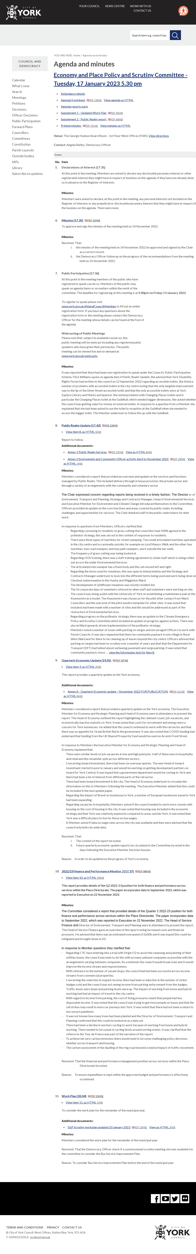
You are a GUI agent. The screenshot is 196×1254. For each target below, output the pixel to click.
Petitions (18, 103)
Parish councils (23, 150)
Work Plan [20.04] (82, 1096)
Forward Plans (22, 127)
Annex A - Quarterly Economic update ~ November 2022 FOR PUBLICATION (126, 691)
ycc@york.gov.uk (40, 1237)
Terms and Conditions (24, 1227)
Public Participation (26, 121)
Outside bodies (23, 156)
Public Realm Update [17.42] (90, 425)
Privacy (53, 1227)
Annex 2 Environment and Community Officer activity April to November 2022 (127, 459)
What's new (20, 86)
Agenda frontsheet (81, 100)
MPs (15, 162)
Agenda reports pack (74, 106)
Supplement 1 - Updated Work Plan (92, 113)
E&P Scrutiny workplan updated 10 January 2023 (107, 1127)
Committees (21, 138)
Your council (89, 6)
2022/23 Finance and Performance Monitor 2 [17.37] (106, 871)
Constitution (21, 144)
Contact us (142, 10)
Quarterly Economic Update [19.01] (95, 660)
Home (76, 55)
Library (17, 168)
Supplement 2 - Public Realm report (92, 119)
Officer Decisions (25, 115)
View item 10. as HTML (85, 877)
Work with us (140, 6)
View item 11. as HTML (84, 1102)
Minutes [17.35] (81, 220)
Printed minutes (79, 125)
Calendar (18, 80)
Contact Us (72, 1227)
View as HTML (139, 452)
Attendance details (73, 93)
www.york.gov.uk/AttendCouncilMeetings (89, 306)
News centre (115, 6)
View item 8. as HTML (83, 431)
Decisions (19, 109)
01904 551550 (17, 1237)
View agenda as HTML (118, 100)
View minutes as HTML (115, 125)
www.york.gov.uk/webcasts (79, 356)
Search (17, 92)
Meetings (19, 98)
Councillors (20, 133)
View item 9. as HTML (83, 666)
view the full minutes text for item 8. (132, 652)
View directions (159, 135)
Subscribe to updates (27, 174)
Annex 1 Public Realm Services (96, 452)
